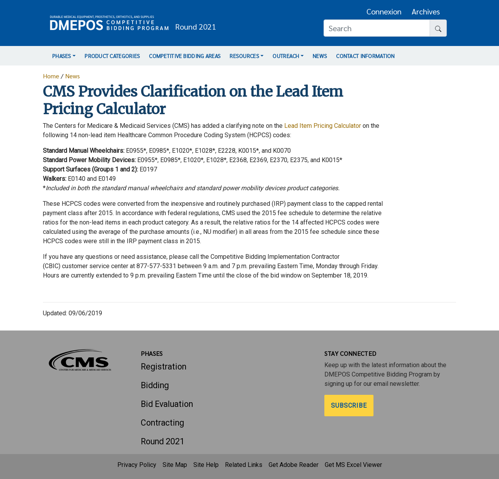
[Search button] (438, 28)
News (320, 55)
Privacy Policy (136, 464)
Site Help (206, 464)
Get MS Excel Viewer (353, 464)
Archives (426, 11)
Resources (244, 55)
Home (51, 76)
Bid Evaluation (167, 404)
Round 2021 (162, 441)
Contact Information (365, 55)
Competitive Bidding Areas (185, 55)
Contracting (162, 423)
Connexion (384, 11)
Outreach (286, 55)
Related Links (243, 464)
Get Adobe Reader (294, 464)
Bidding (155, 385)
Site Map (175, 464)
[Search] (377, 28)
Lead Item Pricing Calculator (322, 125)
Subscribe (349, 405)
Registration (163, 366)
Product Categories (112, 55)
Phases (61, 55)
